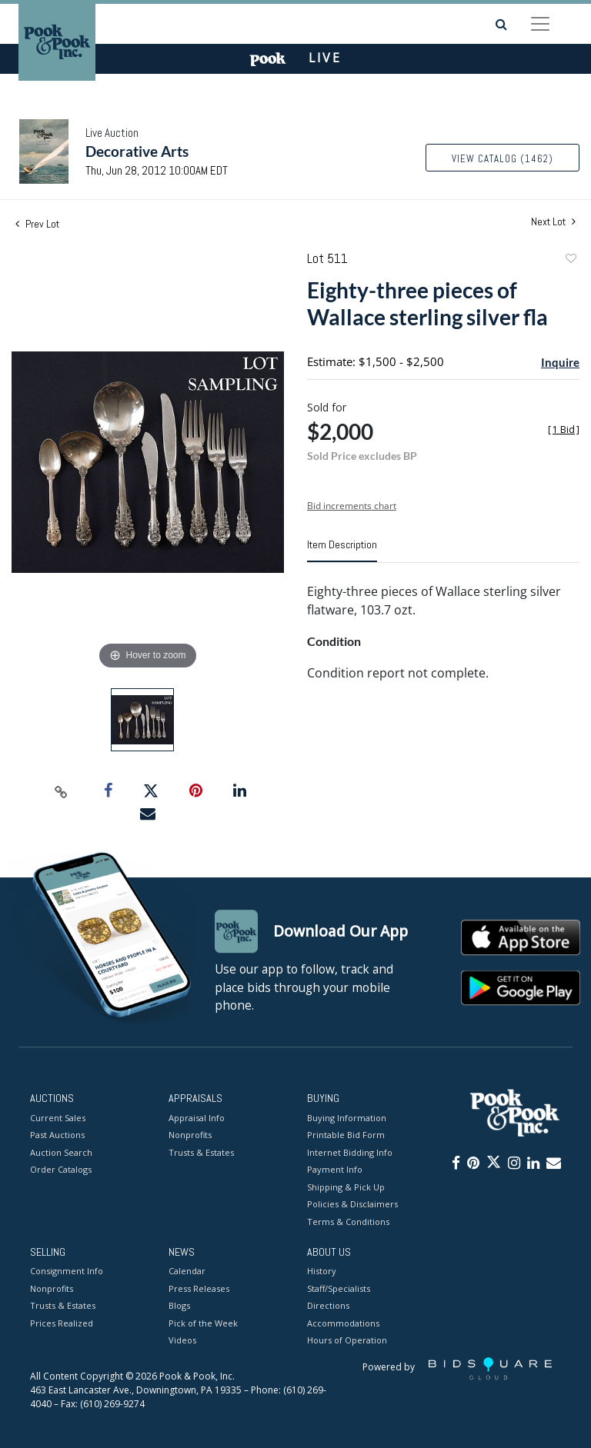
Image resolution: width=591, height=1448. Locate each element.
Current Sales (57, 1117)
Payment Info (334, 1169)
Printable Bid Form (346, 1134)
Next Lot (553, 221)
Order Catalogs (61, 1169)
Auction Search (61, 1152)
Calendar (187, 1271)
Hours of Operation (347, 1340)
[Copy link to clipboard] (61, 791)
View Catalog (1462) (502, 158)
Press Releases (199, 1288)
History (321, 1271)
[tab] (342, 550)
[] (563, 429)
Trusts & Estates (201, 1152)
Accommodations (343, 1323)
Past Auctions (57, 1134)
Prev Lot (37, 224)
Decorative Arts (137, 151)
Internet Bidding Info (349, 1152)
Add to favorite (570, 260)
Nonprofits (190, 1134)
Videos (182, 1340)
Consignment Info (66, 1271)
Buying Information (346, 1117)
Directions (328, 1306)
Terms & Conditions (348, 1221)
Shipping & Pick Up (346, 1187)
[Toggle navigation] (540, 23)
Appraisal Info (197, 1117)
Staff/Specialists (338, 1288)
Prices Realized (61, 1323)
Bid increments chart (351, 505)
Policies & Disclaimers (352, 1204)
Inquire (560, 362)
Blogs (179, 1306)
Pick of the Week (203, 1323)
